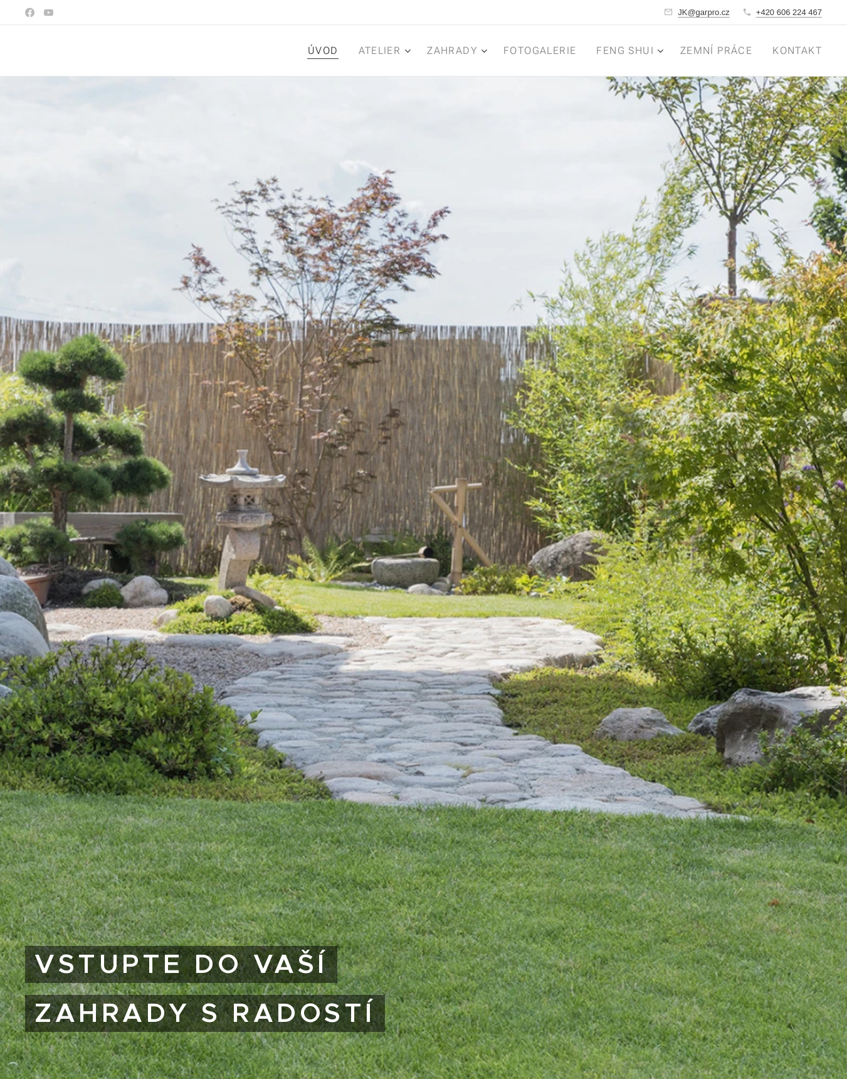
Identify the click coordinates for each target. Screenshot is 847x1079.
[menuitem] (329, 51)
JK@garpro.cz (704, 12)
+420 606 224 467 (789, 12)
